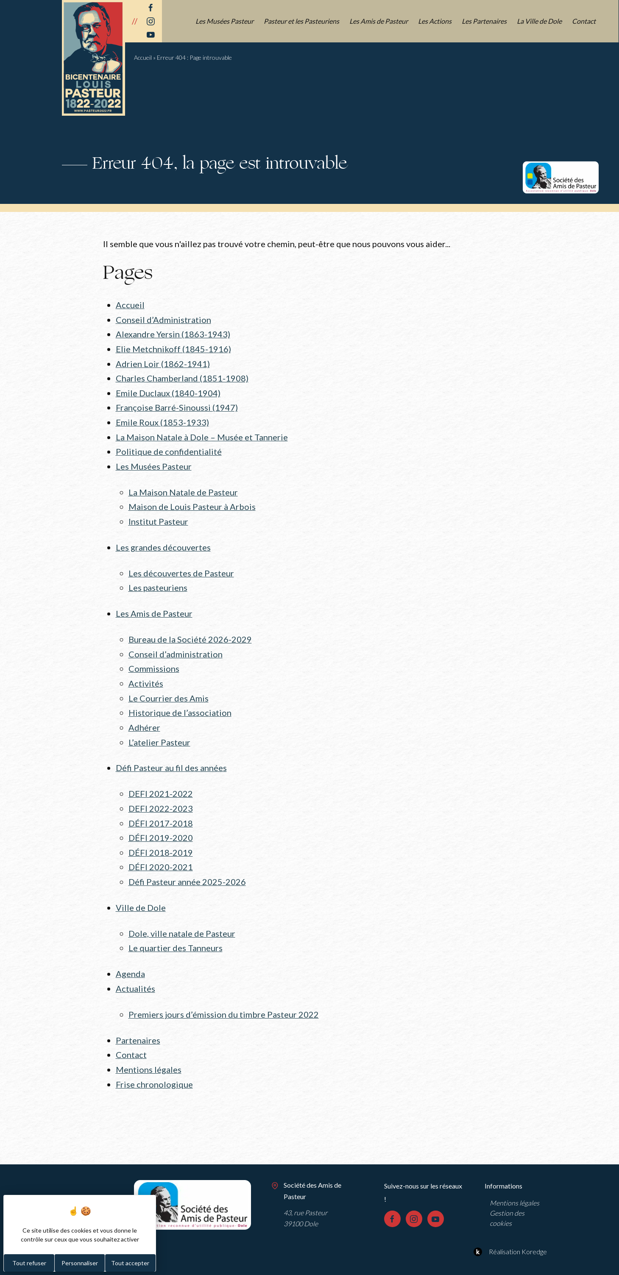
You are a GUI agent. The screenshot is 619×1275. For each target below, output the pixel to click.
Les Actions (435, 21)
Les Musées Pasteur (225, 21)
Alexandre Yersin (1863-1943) (173, 333)
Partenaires (138, 1025)
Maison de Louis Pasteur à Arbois (192, 502)
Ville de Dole (141, 894)
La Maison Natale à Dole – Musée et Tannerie (202, 434)
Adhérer (144, 718)
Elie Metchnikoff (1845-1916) (173, 347)
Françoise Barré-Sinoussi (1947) (177, 405)
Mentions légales (148, 1053)
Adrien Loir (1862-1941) (163, 362)
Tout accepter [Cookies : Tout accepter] (130, 1263)
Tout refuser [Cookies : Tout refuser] (29, 1263)
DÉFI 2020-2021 (160, 855)
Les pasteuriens (158, 581)
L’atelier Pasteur (159, 732)
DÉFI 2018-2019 (160, 840)
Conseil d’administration (175, 646)
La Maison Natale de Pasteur (183, 487)
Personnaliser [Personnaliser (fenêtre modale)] (79, 1263)
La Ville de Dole (539, 21)
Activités (145, 675)
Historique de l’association (179, 704)
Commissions (153, 661)
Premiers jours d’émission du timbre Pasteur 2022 (223, 999)
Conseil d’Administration (163, 319)
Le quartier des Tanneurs (175, 934)
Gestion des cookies (507, 1201)
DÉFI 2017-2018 (160, 812)
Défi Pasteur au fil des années (171, 758)
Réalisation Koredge (509, 1234)
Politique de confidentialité (169, 448)
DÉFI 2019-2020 (160, 826)
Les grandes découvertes (163, 542)
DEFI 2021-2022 (160, 783)
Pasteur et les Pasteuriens (302, 21)
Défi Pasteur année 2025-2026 (187, 869)
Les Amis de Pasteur (379, 21)
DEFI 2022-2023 (160, 798)
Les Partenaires (484, 21)
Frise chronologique (154, 1068)
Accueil (143, 57)
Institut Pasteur (158, 516)
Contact (584, 21)
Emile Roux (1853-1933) (162, 419)
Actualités (135, 974)
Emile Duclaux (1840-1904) (168, 391)
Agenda (130, 960)
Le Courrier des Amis (168, 690)
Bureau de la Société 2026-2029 (190, 632)
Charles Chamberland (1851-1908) (182, 376)
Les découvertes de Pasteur (181, 567)
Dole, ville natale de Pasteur (181, 920)
